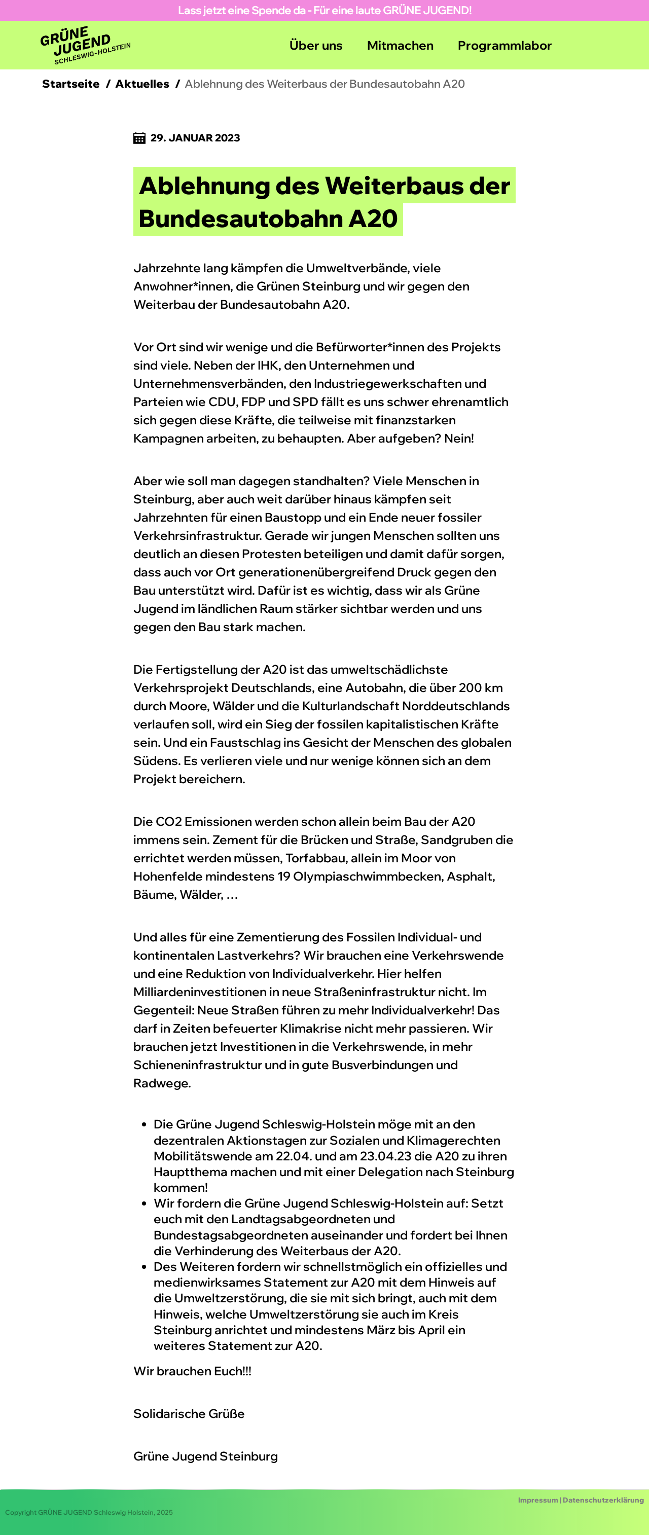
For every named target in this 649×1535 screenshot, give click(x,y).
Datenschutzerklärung (603, 1500)
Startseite (71, 84)
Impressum (538, 1500)
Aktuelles (142, 84)
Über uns (316, 45)
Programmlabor (505, 45)
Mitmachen (400, 45)
